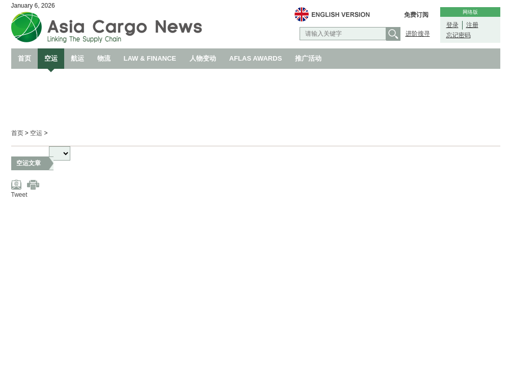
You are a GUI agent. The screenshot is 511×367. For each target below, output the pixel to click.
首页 (24, 58)
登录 (452, 25)
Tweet (19, 194)
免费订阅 (416, 14)
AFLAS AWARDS (255, 58)
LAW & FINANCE (150, 58)
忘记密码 (458, 35)
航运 (77, 58)
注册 (472, 25)
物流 (104, 58)
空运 (51, 58)
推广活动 (308, 58)
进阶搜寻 (418, 33)
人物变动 (203, 58)
